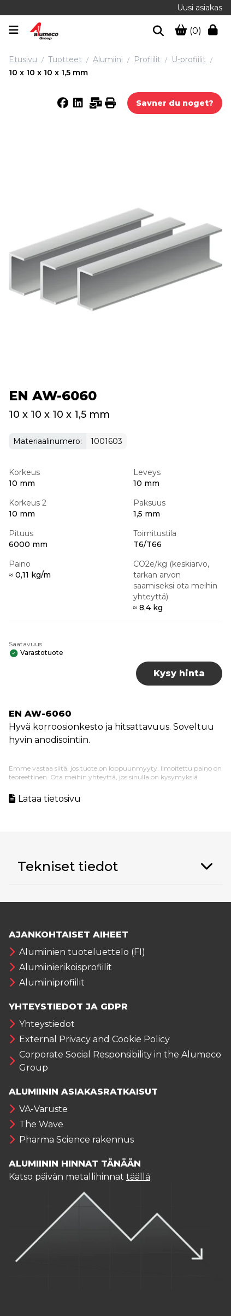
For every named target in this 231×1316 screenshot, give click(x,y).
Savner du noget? (175, 103)
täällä (138, 1176)
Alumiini (108, 59)
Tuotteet (65, 59)
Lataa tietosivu (49, 799)
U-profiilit (188, 59)
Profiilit (147, 59)
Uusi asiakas (199, 8)
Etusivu (23, 59)
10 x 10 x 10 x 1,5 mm (48, 72)
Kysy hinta (179, 673)
